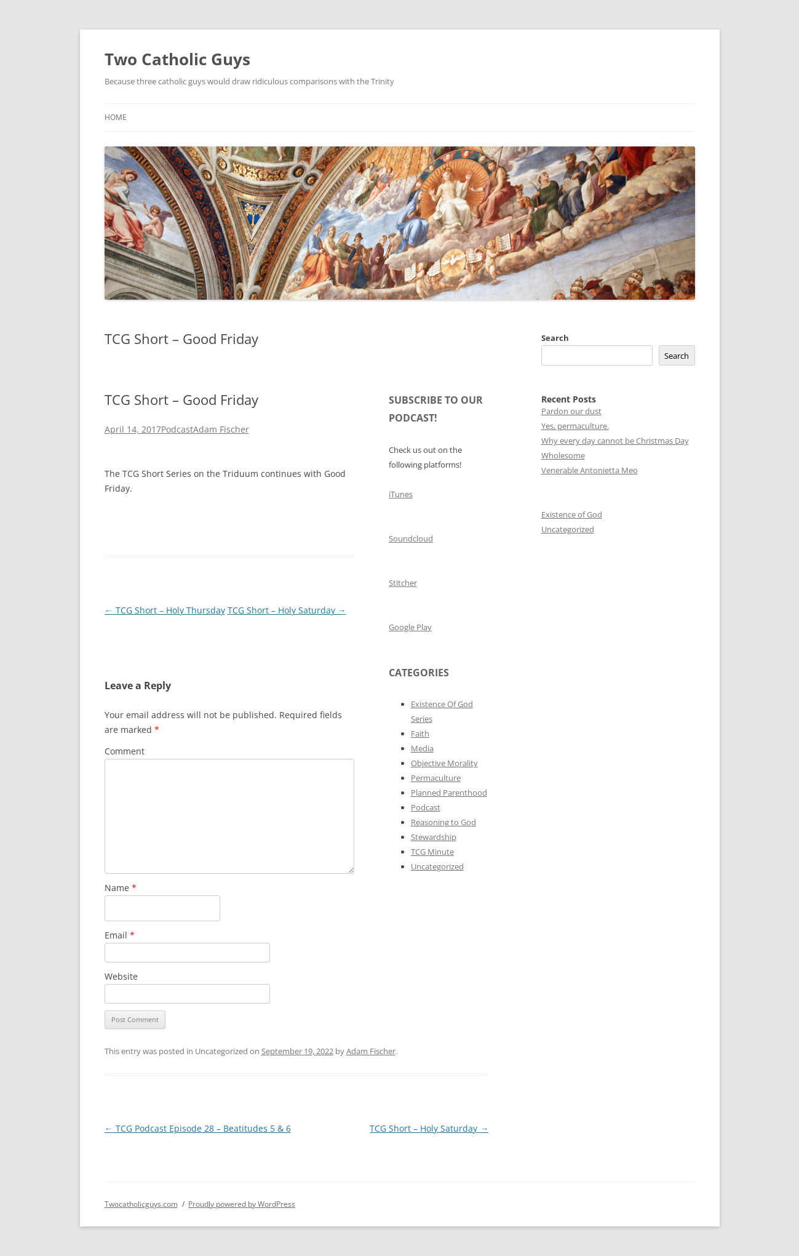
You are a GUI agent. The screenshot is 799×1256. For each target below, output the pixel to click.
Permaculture (436, 777)
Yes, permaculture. (575, 425)
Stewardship (433, 836)
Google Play (410, 627)
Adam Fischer (221, 429)
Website (121, 976)
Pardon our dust (571, 411)
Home (116, 117)
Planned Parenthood (449, 792)
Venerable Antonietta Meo (589, 470)
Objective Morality (444, 763)
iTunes (401, 494)
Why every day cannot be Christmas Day (615, 440)
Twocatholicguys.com (141, 1204)
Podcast (177, 429)
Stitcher (403, 582)
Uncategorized (437, 866)
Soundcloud (411, 538)
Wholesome (563, 455)
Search (555, 337)
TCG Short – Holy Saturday (287, 610)
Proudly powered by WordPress (241, 1204)
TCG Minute (432, 851)
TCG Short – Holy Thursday (165, 610)
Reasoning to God (443, 822)
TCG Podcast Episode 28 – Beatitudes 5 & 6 (198, 1128)
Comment (125, 751)
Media (422, 748)
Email (120, 935)
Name (121, 888)
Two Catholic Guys (177, 59)
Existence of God (571, 514)
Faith (420, 733)
